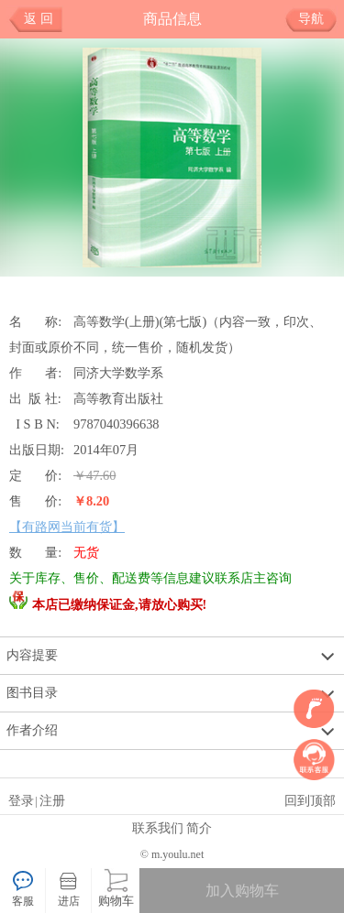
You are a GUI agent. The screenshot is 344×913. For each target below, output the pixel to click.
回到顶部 (310, 800)
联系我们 (157, 828)
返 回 (38, 19)
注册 (52, 800)
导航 (318, 19)
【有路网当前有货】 (67, 526)
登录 (21, 800)
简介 (199, 828)
